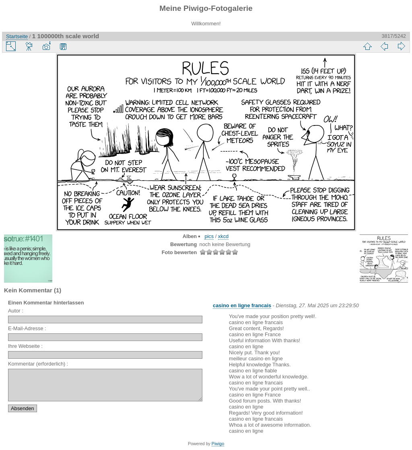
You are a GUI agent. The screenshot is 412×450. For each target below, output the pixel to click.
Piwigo (218, 443)
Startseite (17, 36)
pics (209, 236)
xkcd (223, 236)
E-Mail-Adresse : (27, 328)
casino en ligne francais (242, 305)
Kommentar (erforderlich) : (38, 364)
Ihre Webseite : (25, 346)
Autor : (15, 311)
